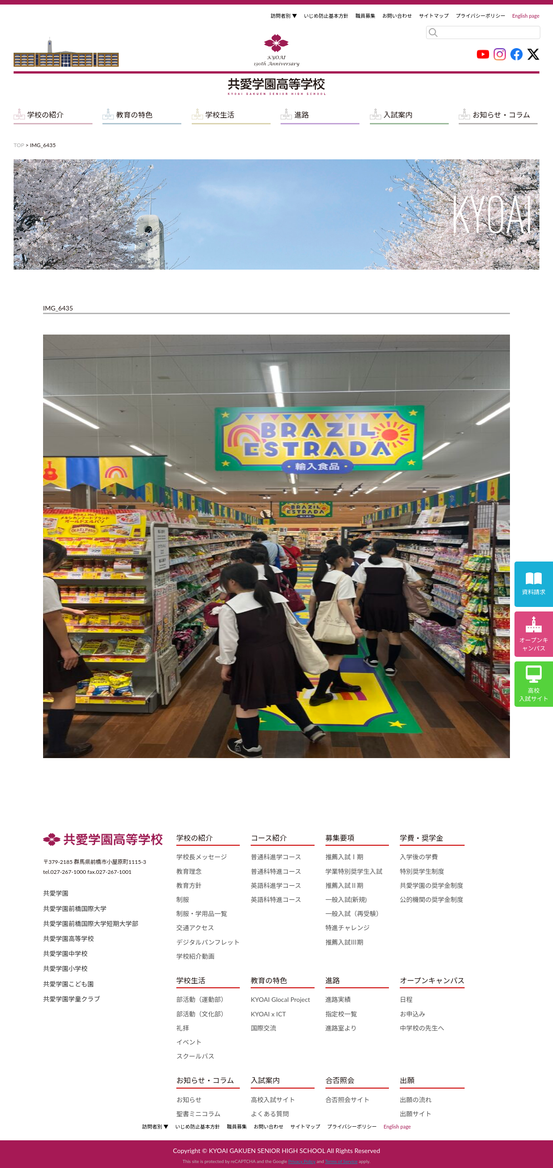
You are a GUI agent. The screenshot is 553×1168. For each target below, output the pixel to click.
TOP (19, 145)
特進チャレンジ (347, 927)
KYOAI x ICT (268, 1014)
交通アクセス (195, 927)
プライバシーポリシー (480, 16)
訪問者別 (284, 16)
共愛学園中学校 (65, 953)
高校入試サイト (273, 1100)
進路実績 (338, 999)
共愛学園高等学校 (68, 938)
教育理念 (189, 871)
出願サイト (416, 1114)
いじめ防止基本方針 (326, 16)
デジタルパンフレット (208, 942)
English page (525, 16)
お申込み (412, 1014)
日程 (406, 999)
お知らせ (189, 1100)
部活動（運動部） (201, 999)
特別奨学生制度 (422, 871)
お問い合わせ (397, 16)
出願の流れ (416, 1100)
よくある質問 (270, 1114)
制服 (182, 899)
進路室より (341, 1028)
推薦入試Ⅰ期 (344, 857)
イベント (189, 1042)
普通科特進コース (276, 871)
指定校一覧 (341, 1014)
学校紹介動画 (195, 956)
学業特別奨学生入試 (354, 871)
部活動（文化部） (201, 1014)
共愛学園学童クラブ (71, 999)
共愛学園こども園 (68, 984)
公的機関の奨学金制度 (431, 899)
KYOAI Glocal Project (280, 999)
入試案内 (397, 114)
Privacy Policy (301, 1161)
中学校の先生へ (422, 1028)
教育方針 (189, 885)
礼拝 (182, 1028)
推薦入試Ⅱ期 (344, 885)
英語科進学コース (276, 885)
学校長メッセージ (201, 857)
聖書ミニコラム (198, 1114)
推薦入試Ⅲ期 (344, 942)
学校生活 (219, 114)
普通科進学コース (276, 857)
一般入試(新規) (346, 899)
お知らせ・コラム (501, 114)
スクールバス (195, 1056)
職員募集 (365, 16)
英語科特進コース (276, 899)
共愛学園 (55, 893)
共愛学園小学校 (65, 968)
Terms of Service (341, 1161)
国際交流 (263, 1028)
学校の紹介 (45, 114)
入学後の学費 (419, 857)
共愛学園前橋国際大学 (75, 908)
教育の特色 (134, 114)
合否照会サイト (347, 1100)
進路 (301, 114)
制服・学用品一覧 (201, 913)
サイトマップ (434, 16)
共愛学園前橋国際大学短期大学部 (90, 923)
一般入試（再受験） (354, 913)
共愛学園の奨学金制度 (431, 885)
